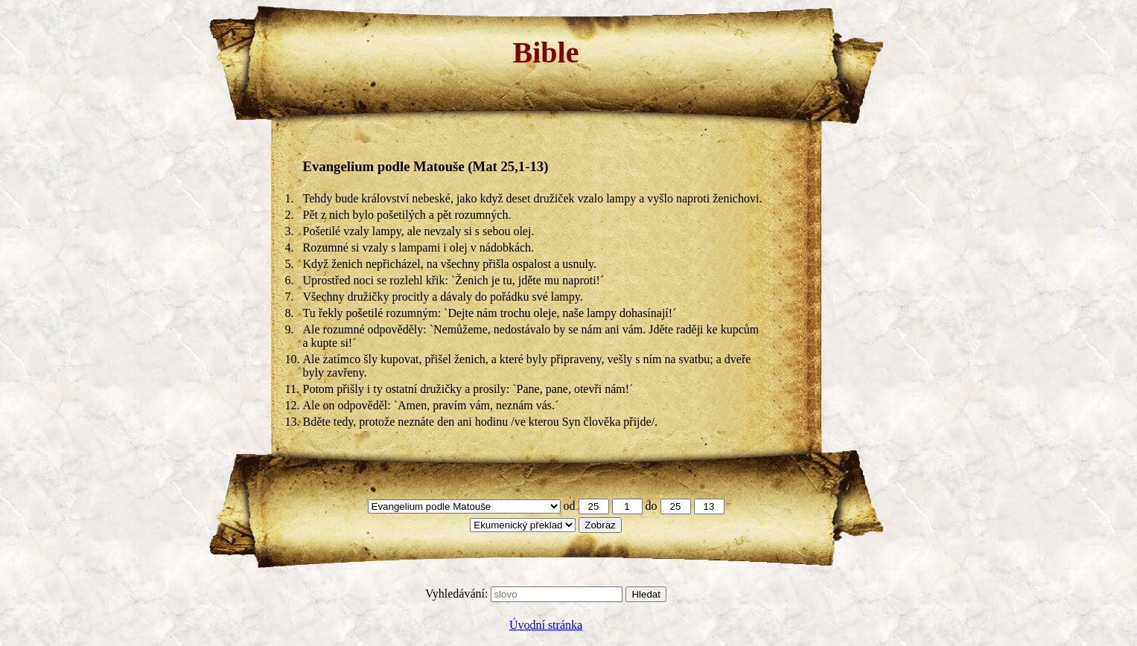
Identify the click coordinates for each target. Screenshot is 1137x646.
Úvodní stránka (545, 624)
